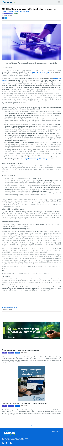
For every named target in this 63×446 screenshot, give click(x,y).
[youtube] (3, 443)
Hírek (5, 11)
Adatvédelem (56, 432)
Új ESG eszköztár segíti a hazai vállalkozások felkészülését (20, 350)
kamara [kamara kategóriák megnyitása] (17, 352)
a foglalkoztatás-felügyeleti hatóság (35, 159)
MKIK (16, 13)
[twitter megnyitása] (6, 18)
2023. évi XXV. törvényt (40, 72)
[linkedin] (11, 443)
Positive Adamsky (19, 439)
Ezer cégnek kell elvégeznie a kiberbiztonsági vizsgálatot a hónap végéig (24, 403)
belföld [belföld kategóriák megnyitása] (4, 352)
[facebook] (7, 443)
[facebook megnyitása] (3, 18)
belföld (4, 13)
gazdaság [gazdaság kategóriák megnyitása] (11, 352)
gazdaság (10, 13)
